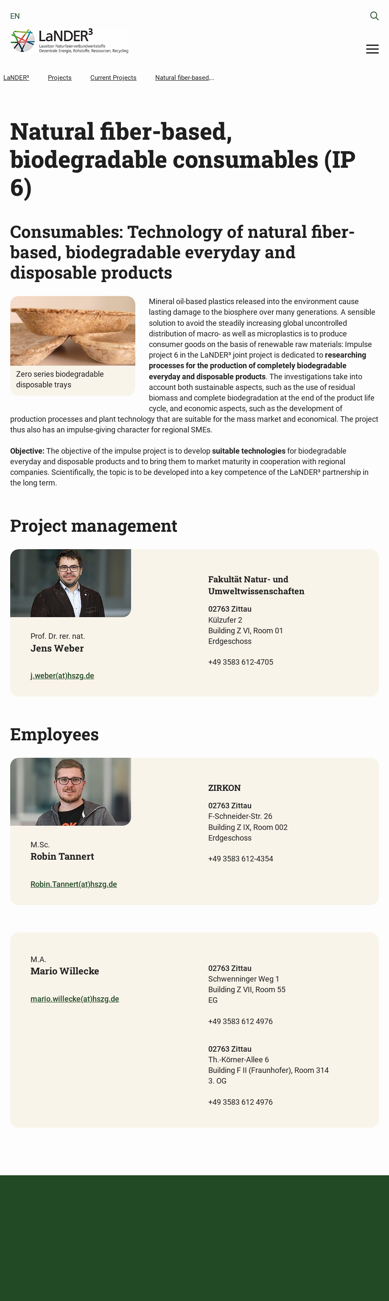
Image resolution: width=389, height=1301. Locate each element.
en (15, 15)
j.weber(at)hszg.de (62, 675)
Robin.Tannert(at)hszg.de (74, 884)
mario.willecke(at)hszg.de (75, 998)
